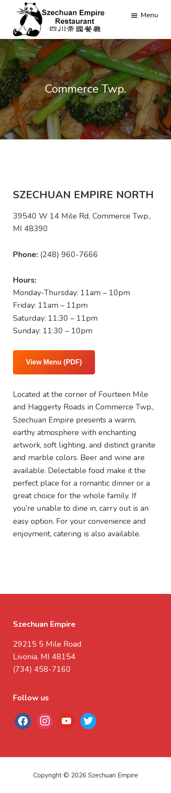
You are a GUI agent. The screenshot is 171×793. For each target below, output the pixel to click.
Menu (149, 15)
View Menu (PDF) (54, 362)
